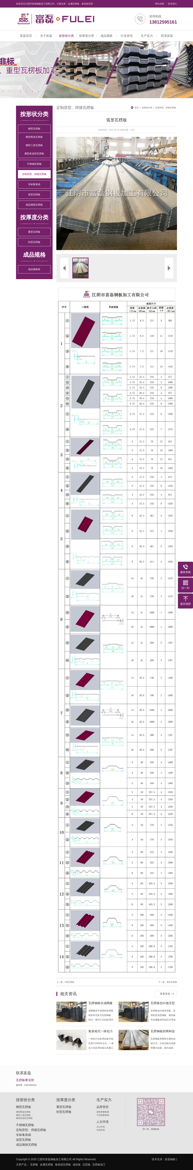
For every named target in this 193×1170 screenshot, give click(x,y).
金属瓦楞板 (46, 1164)
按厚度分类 (86, 35)
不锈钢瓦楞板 (34, 164)
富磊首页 (26, 35)
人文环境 (102, 1121)
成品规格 (106, 35)
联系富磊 (167, 35)
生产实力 (147, 35)
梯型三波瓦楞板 (34, 145)
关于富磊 (46, 35)
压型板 (86, 1164)
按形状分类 (66, 35)
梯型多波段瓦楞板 (34, 153)
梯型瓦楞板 (34, 128)
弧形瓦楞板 (172, 982)
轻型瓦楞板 (34, 242)
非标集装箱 (34, 184)
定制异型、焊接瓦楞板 (34, 174)
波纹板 (77, 1164)
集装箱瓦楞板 (63, 1164)
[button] (86, 193)
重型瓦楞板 (34, 231)
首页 (137, 107)
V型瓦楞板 (69, 982)
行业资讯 (127, 35)
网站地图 (159, 3)
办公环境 (100, 1127)
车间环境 (100, 1130)
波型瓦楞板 (34, 194)
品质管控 (102, 1106)
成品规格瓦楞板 (34, 204)
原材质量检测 (102, 1112)
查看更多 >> (167, 993)
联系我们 (172, 3)
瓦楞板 (34, 1164)
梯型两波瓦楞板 (34, 137)
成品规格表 (34, 269)
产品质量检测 (102, 1115)
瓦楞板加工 (99, 1164)
